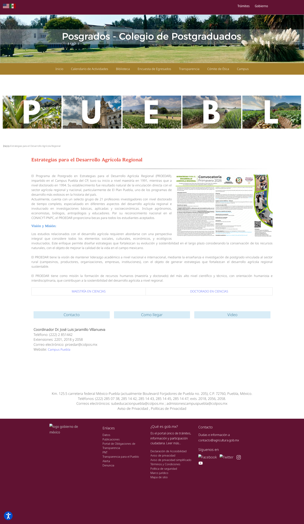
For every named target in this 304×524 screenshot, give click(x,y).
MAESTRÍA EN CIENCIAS (89, 291)
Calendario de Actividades (89, 69)
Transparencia (189, 69)
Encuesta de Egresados (154, 69)
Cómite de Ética (218, 69)
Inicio (59, 69)
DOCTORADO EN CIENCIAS (209, 291)
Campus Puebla (59, 349)
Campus (243, 69)
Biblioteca (123, 69)
